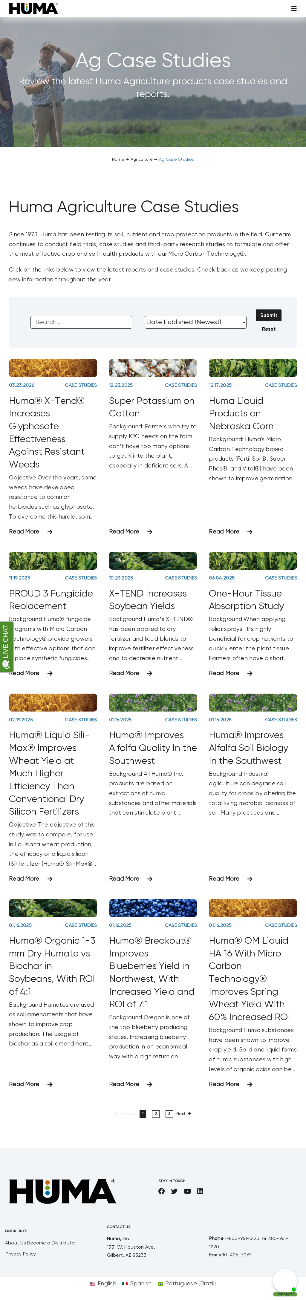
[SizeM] (33, 6)
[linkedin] (200, 1191)
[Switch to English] (103, 1284)
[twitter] (174, 1191)
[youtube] (187, 1191)
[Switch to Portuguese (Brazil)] (187, 1284)
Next (181, 1114)
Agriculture (142, 159)
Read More (24, 532)
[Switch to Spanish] (137, 1284)
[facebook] (161, 1191)
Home (118, 159)
